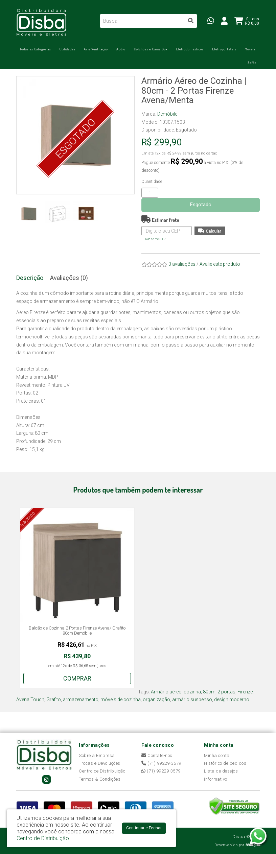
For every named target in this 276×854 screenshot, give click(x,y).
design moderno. (232, 699)
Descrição (29, 277)
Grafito (53, 699)
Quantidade (151, 181)
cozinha (192, 691)
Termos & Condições (99, 779)
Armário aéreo (166, 691)
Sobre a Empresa (97, 755)
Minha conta (217, 755)
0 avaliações (182, 264)
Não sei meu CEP (155, 239)
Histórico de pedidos (225, 763)
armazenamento (80, 699)
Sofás (252, 63)
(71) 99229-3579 (161, 763)
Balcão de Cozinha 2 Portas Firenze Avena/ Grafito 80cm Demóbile (77, 630)
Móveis (250, 49)
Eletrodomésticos (190, 49)
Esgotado (200, 204)
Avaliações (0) (69, 277)
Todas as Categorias (35, 49)
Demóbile (167, 114)
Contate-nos (156, 755)
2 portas (226, 691)
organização (156, 699)
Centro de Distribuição (102, 771)
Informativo (215, 779)
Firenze (245, 691)
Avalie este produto (220, 264)
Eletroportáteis (224, 49)
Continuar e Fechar (144, 828)
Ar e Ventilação (96, 49)
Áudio (120, 49)
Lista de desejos (221, 771)
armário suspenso (192, 699)
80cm (209, 691)
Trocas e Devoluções (99, 763)
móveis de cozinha (120, 699)
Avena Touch (30, 699)
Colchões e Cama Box (151, 49)
